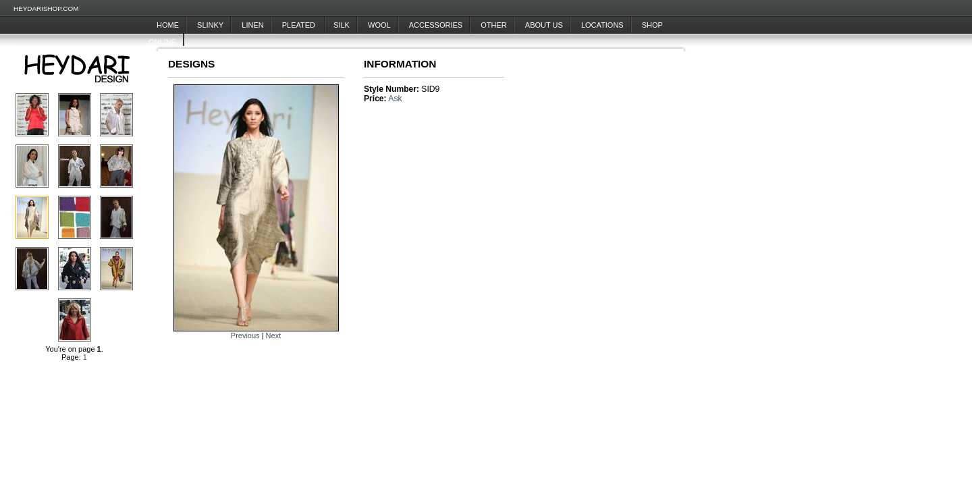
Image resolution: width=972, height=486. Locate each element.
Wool (379, 25)
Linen (252, 25)
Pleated (299, 25)
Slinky (210, 25)
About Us (544, 25)
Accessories (435, 25)
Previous (245, 335)
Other (494, 25)
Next (273, 335)
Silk (341, 25)
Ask (395, 98)
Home (168, 25)
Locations (602, 25)
